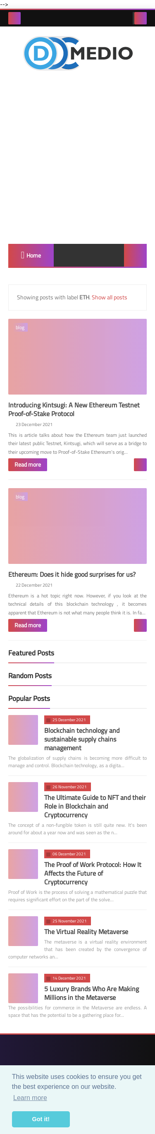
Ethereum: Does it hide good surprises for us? (72, 578)
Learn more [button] (30, 1097)
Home (33, 255)
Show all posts (109, 297)
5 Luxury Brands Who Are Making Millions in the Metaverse (91, 996)
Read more (27, 466)
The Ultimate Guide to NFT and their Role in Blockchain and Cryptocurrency (95, 810)
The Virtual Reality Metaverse (86, 935)
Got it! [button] (41, 1119)
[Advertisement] (77, 158)
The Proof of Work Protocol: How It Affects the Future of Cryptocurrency (92, 877)
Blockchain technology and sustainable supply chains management (81, 743)
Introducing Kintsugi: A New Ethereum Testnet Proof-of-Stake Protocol (74, 411)
